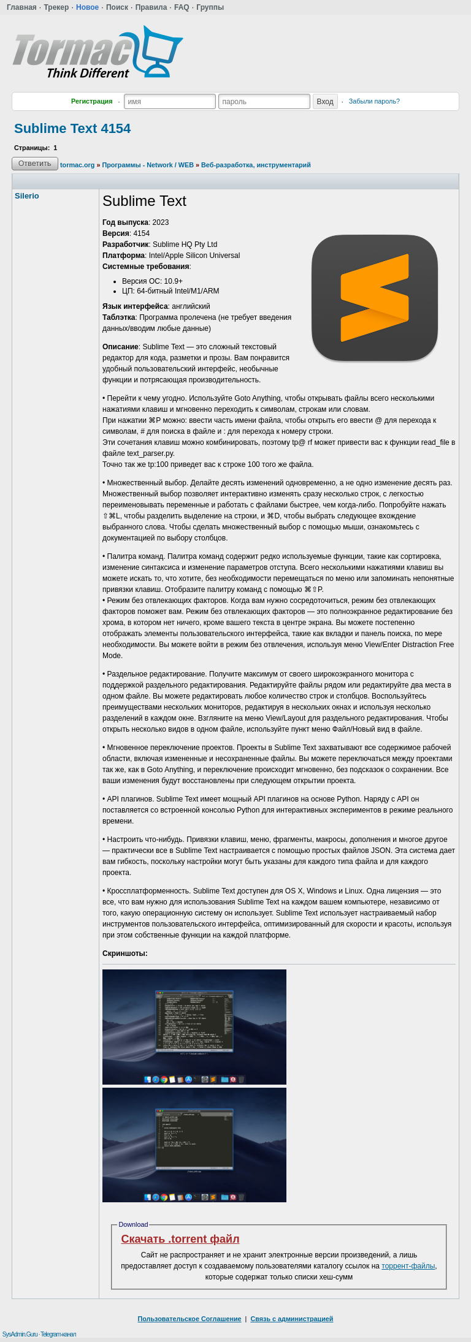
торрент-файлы (408, 1266)
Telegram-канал (58, 1334)
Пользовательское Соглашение (190, 1318)
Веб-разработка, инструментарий (256, 165)
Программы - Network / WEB (148, 165)
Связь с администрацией (291, 1318)
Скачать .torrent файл (180, 1239)
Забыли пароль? (374, 101)
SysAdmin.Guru (19, 1334)
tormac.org (77, 165)
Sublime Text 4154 (72, 128)
